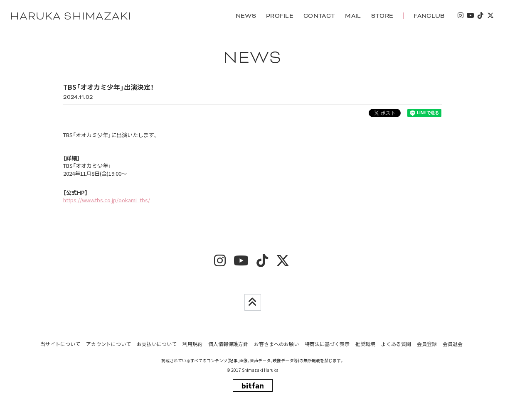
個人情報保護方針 (228, 343)
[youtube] (470, 16)
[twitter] (490, 16)
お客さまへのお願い (276, 343)
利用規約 (192, 343)
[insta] (460, 16)
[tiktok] (480, 16)
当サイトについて (60, 343)
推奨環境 (365, 343)
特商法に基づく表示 (327, 343)
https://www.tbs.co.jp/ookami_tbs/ (106, 200)
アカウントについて (108, 343)
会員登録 (427, 343)
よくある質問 (396, 343)
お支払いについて (157, 343)
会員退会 (453, 343)
